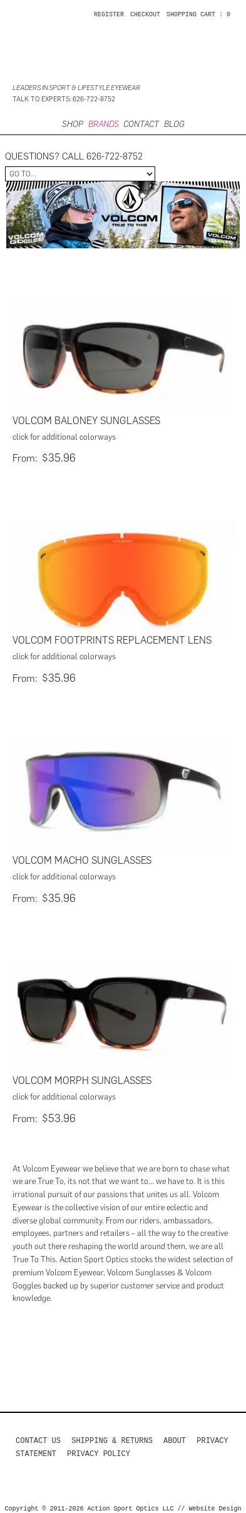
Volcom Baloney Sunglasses (86, 421)
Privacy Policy (98, 1449)
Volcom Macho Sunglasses (82, 858)
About (174, 1435)
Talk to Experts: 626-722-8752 (64, 99)
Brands (103, 124)
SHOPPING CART (191, 15)
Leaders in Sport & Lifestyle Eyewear (76, 88)
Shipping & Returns (112, 1435)
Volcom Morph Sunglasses (82, 1077)
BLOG (174, 124)
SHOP (72, 124)
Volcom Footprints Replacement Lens (112, 639)
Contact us (38, 1435)
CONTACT (141, 124)
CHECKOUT (145, 15)
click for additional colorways (64, 437)
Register (109, 15)
